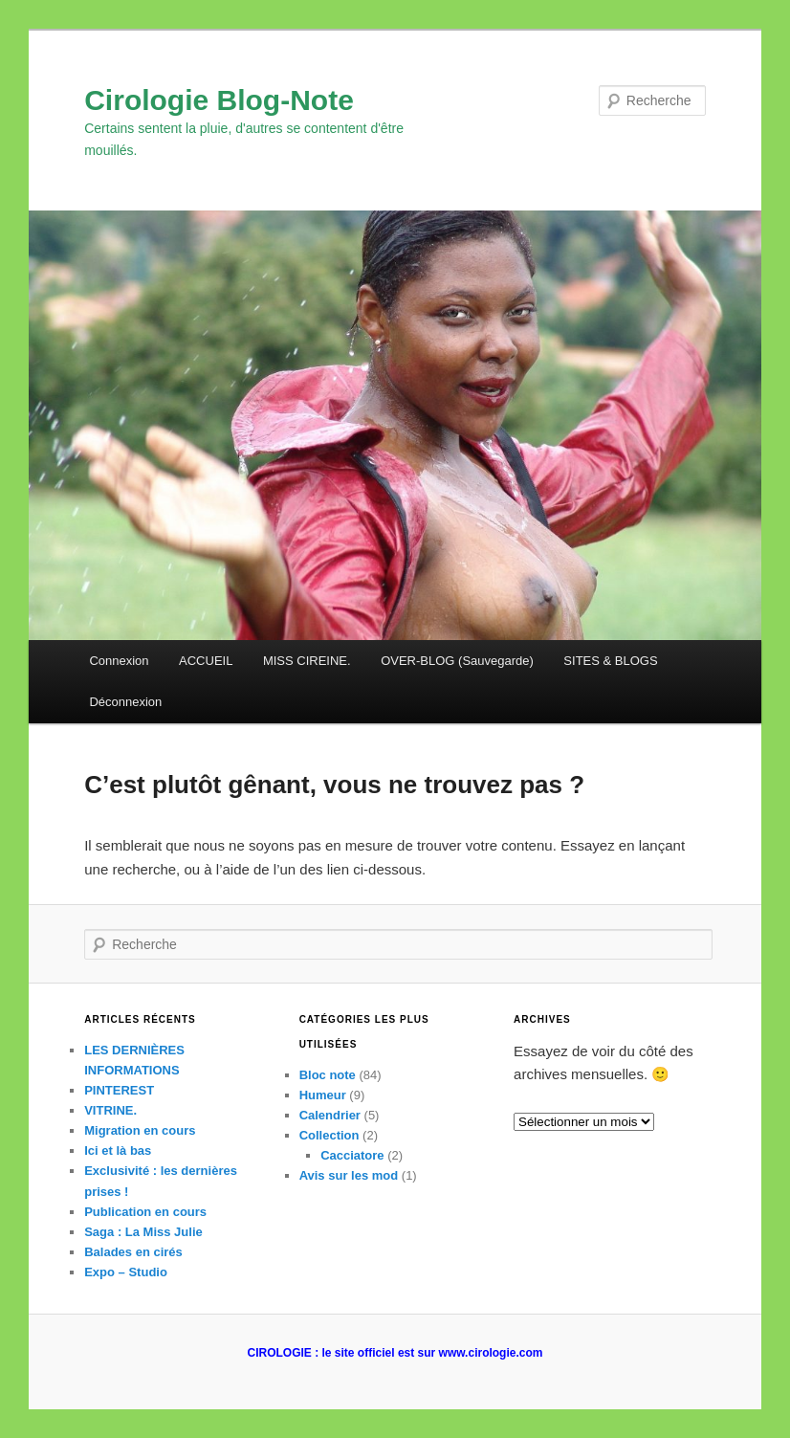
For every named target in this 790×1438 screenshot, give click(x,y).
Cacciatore (352, 1155)
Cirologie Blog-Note (219, 100)
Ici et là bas (117, 1150)
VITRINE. (110, 1110)
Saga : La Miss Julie (143, 1232)
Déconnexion (125, 702)
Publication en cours (145, 1212)
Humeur (322, 1095)
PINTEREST (119, 1090)
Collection (329, 1135)
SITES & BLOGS (610, 660)
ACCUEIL (205, 660)
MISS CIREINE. (307, 660)
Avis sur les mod (349, 1175)
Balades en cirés (133, 1252)
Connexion (118, 660)
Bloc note (327, 1075)
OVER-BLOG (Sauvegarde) (457, 660)
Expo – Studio (125, 1272)
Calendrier (330, 1115)
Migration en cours (139, 1130)
